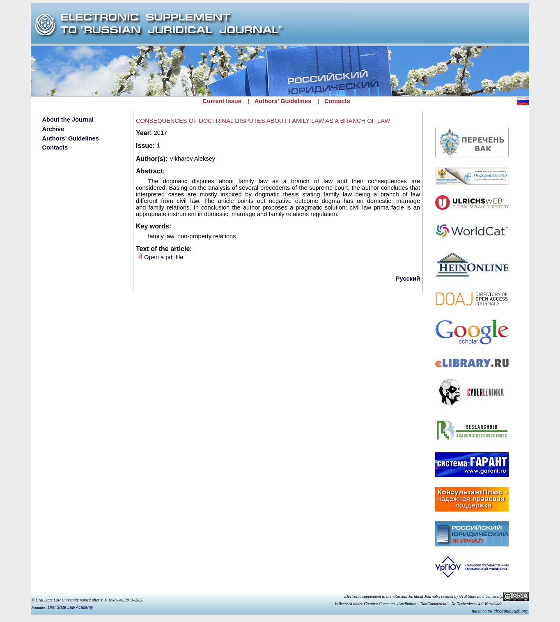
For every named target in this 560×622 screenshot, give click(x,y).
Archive (53, 129)
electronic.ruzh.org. (511, 611)
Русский (408, 278)
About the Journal (67, 119)
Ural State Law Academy (70, 607)
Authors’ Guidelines (283, 101)
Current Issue (221, 101)
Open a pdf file (163, 257)
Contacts (337, 101)
